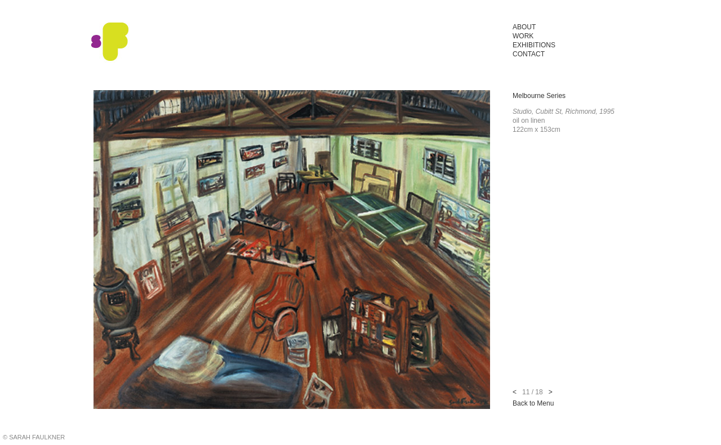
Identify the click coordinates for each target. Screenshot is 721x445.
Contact (529, 54)
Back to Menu (533, 403)
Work (523, 36)
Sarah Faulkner (110, 42)
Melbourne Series (539, 96)
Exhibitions (534, 45)
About (524, 27)
